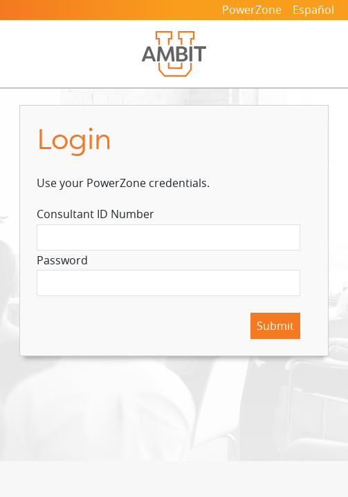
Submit (275, 325)
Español (313, 9)
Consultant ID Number (95, 214)
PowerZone (252, 9)
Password (62, 260)
